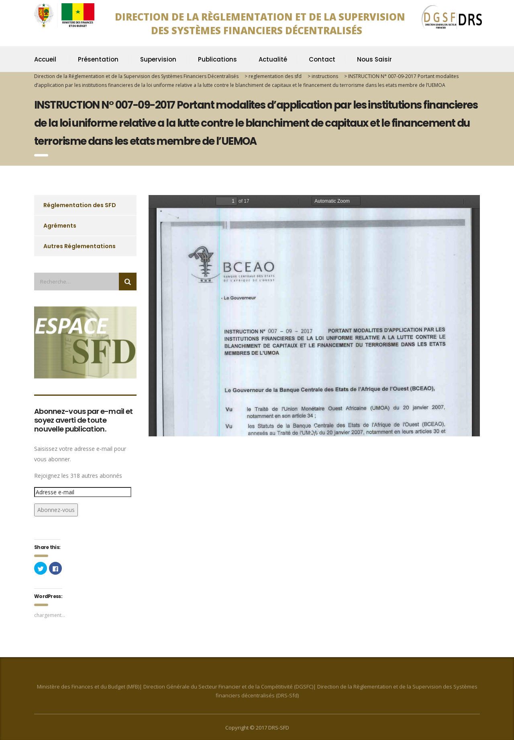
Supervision (158, 59)
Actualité (273, 59)
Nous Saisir (374, 59)
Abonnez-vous (56, 510)
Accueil (45, 59)
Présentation (98, 59)
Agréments (59, 226)
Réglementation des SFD (79, 205)
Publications (217, 59)
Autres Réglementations (79, 246)
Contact (322, 59)
